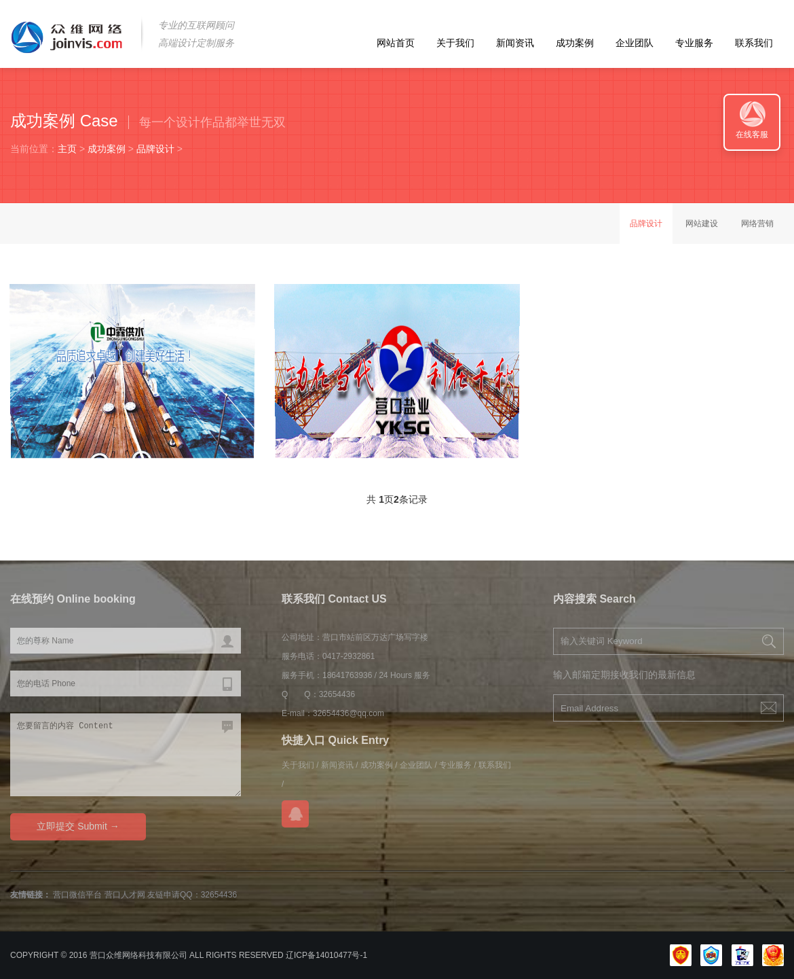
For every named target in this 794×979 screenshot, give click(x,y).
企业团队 (635, 42)
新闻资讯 (515, 42)
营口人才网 (125, 895)
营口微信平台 (77, 895)
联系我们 (754, 42)
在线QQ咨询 (295, 813)
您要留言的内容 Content (125, 754)
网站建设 (701, 223)
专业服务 (694, 42)
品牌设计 (155, 148)
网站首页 (396, 42)
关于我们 (455, 42)
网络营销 (757, 223)
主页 (67, 148)
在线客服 (752, 134)
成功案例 (575, 42)
